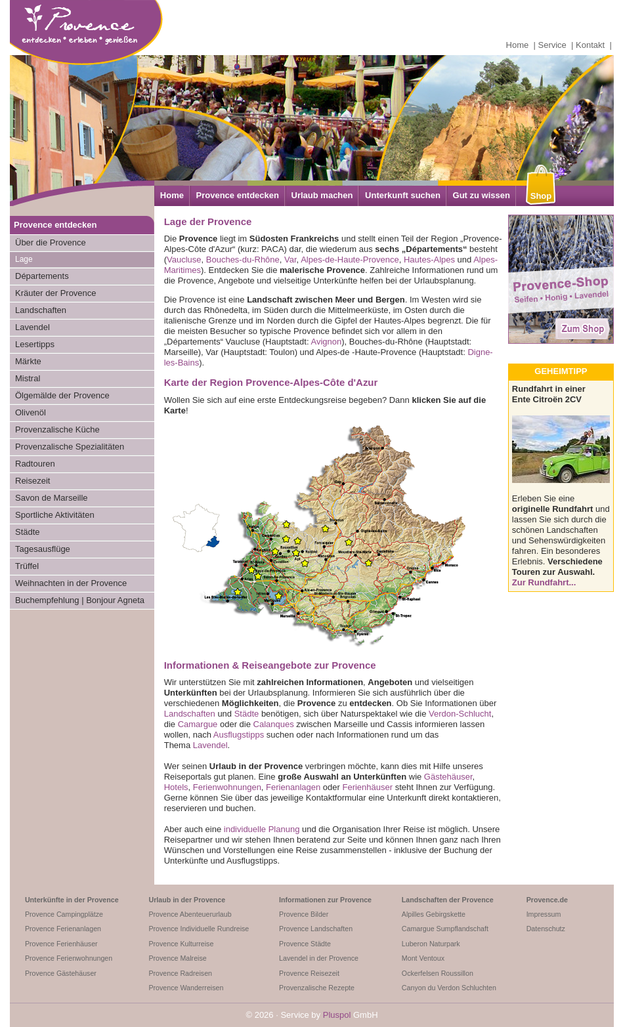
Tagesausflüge (42, 549)
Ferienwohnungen (227, 787)
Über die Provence (50, 242)
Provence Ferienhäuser (61, 944)
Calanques (273, 724)
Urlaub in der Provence (186, 900)
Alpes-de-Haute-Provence (350, 259)
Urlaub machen (322, 195)
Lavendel (32, 327)
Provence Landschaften (316, 929)
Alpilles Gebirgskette (433, 914)
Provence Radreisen (180, 973)
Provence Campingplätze (64, 914)
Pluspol (337, 1015)
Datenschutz (545, 929)
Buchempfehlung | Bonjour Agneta (79, 600)
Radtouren (35, 464)
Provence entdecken (237, 195)
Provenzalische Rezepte (316, 988)
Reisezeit (32, 481)
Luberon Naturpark (431, 944)
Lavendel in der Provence (318, 958)
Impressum (543, 914)
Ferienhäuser (367, 787)
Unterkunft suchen (402, 195)
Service (552, 45)
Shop (541, 196)
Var (290, 259)
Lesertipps (34, 344)
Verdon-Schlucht (460, 714)
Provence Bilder (303, 914)
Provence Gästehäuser (61, 973)
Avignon (326, 341)
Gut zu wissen (481, 195)
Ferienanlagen (293, 787)
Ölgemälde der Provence (62, 395)
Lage (24, 259)
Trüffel (27, 566)
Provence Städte (305, 944)
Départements (42, 276)
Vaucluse (184, 259)
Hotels (176, 787)
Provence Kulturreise (180, 944)
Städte (27, 532)
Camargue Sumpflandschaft (445, 929)
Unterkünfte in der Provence (72, 900)
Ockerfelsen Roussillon (437, 973)
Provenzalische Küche (57, 429)
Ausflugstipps (238, 735)
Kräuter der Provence (56, 293)
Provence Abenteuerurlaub (189, 914)
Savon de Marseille (51, 498)
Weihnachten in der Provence (71, 583)
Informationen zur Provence (325, 900)
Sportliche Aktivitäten (55, 515)
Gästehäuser (448, 777)
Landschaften (40, 310)
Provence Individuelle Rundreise (198, 929)
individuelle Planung (262, 829)
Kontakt (590, 45)
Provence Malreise (177, 958)
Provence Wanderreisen (185, 988)
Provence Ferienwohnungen (68, 958)
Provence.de (547, 900)
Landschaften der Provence (448, 900)
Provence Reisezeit (309, 973)
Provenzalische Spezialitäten (69, 446)
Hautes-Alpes (429, 259)
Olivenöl (30, 412)
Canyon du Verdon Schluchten (449, 988)
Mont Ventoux (423, 958)
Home (517, 45)
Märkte (28, 361)
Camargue (198, 724)
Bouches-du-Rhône (243, 259)
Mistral (27, 378)
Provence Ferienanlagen (63, 929)
